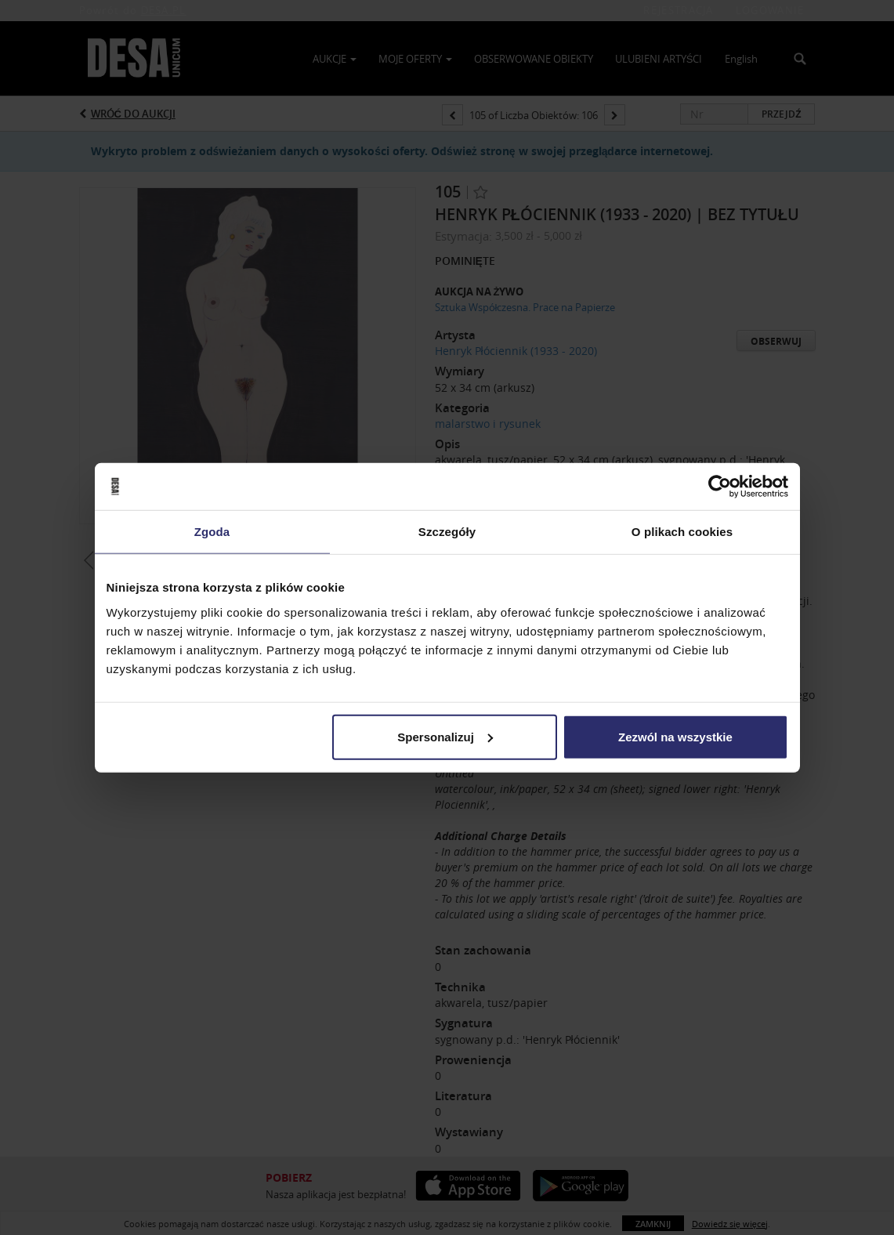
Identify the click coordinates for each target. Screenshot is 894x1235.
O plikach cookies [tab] (682, 531)
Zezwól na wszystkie (675, 736)
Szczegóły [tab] (447, 531)
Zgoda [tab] (212, 531)
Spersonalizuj (445, 736)
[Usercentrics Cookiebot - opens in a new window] (719, 486)
